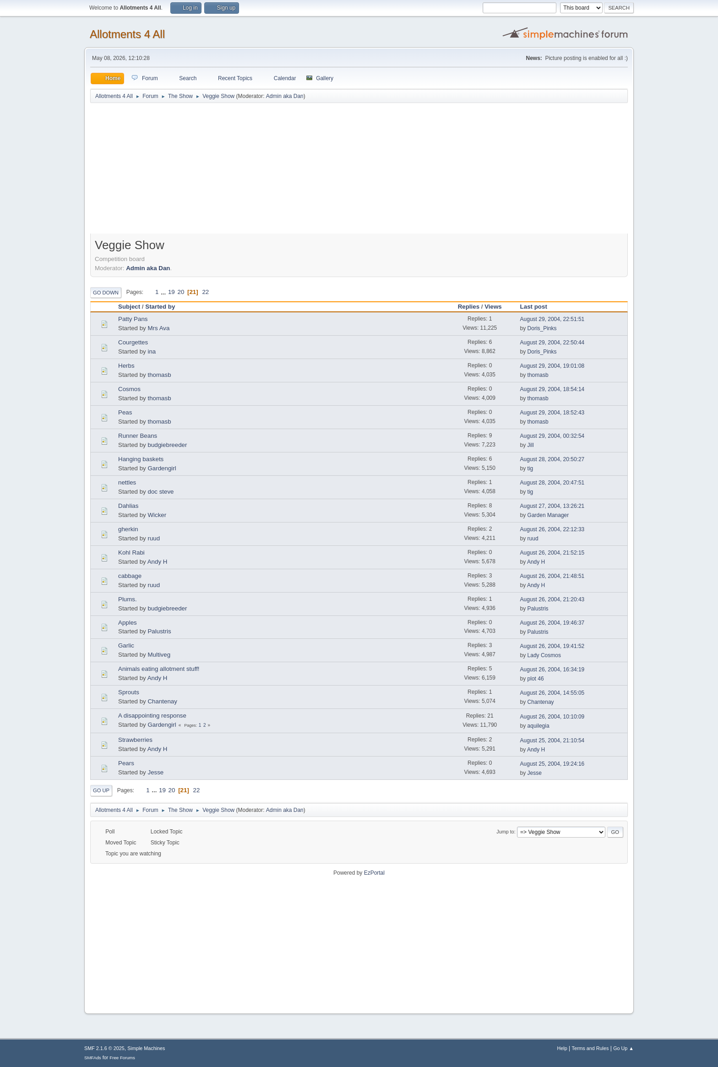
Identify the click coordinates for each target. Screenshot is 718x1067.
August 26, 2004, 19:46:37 (552, 623)
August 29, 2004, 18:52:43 (552, 412)
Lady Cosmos (544, 655)
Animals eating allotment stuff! (159, 668)
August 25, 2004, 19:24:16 (552, 764)
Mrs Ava (158, 328)
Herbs (126, 365)
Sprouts (128, 692)
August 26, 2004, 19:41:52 (552, 646)
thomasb (159, 374)
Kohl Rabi (131, 552)
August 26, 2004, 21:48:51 (552, 576)
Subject (129, 306)
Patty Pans (132, 319)
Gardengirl (161, 468)
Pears (126, 763)
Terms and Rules (590, 1048)
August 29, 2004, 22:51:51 (552, 319)
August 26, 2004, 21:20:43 (552, 599)
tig (530, 468)
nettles (127, 482)
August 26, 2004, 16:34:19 (552, 669)
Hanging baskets (140, 459)
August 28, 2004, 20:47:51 (552, 482)
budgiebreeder (167, 444)
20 (180, 292)
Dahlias (128, 505)
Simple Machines (146, 1048)
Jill (531, 445)
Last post (537, 306)
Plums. (127, 599)
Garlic (126, 645)
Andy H (157, 561)
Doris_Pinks (542, 328)
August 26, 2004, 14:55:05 (552, 693)
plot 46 (536, 678)
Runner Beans (137, 435)
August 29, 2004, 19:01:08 (552, 366)
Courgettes (133, 342)
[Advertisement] (359, 173)
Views (493, 306)
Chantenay (162, 701)
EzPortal (374, 873)
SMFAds (92, 1057)
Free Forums (122, 1057)
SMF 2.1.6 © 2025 (104, 1048)
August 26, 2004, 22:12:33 (552, 529)
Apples (127, 622)
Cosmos (129, 389)
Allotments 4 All (127, 34)
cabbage (129, 575)
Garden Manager (548, 515)
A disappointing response (152, 715)
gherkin (128, 529)
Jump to (505, 831)
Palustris (538, 608)
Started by (160, 306)
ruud (153, 538)
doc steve (160, 491)
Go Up (101, 790)
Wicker (156, 515)
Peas (125, 412)
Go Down (106, 292)
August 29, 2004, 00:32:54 (552, 436)
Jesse (155, 772)
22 (205, 292)
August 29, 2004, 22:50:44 (552, 342)
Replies (468, 306)
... (164, 292)
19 (171, 292)
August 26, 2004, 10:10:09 (552, 716)
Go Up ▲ (623, 1048)
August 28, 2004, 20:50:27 (552, 459)
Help (562, 1048)
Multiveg (158, 654)
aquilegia (538, 726)
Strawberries (135, 739)
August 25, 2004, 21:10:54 (552, 740)
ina (151, 351)
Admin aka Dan (285, 96)
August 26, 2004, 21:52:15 (552, 553)
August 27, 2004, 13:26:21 (552, 506)
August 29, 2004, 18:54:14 (552, 389)
